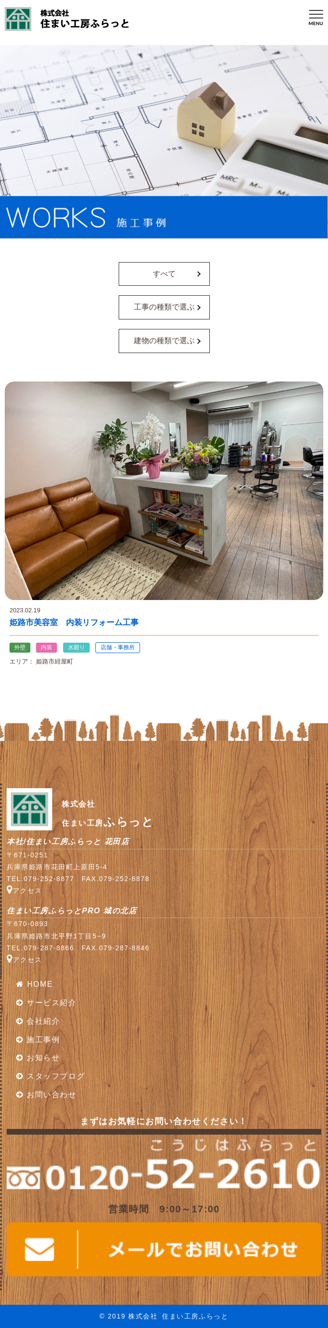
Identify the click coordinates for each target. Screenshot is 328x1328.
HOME (34, 984)
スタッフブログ (50, 1076)
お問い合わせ (46, 1095)
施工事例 (38, 1040)
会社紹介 (38, 1021)
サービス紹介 (46, 1003)
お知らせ (38, 1058)
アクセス (24, 890)
